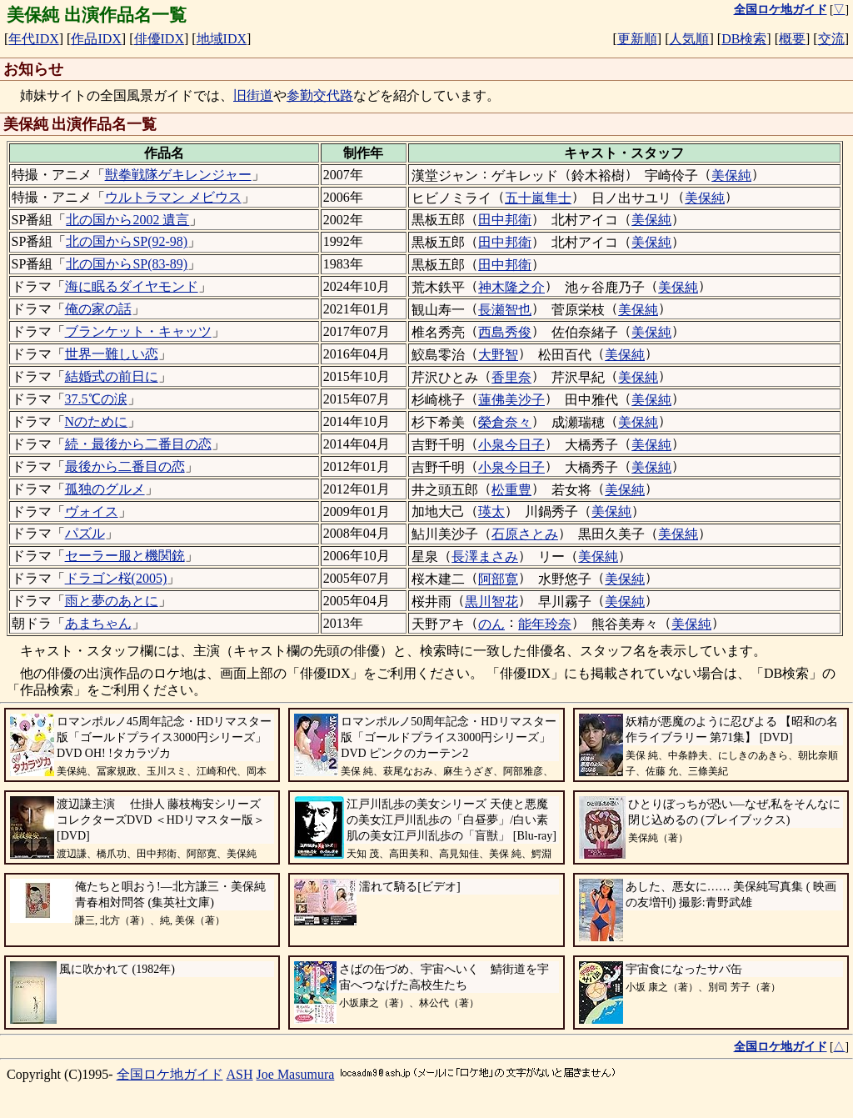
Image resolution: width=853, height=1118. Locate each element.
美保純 (731, 175)
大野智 (498, 355)
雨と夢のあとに (111, 601)
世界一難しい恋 (111, 354)
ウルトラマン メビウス (173, 197)
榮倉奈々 (504, 422)
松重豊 (511, 490)
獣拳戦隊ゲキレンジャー (178, 175)
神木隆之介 (511, 287)
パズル (85, 533)
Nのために (96, 421)
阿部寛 (498, 579)
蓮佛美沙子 (511, 400)
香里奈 (511, 377)
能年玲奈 (544, 624)
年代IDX (33, 39)
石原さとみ (524, 534)
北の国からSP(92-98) (126, 241)
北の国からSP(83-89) (126, 264)
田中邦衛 (504, 220)
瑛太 (491, 511)
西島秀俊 (504, 332)
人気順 (689, 39)
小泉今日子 (511, 445)
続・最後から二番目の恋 (138, 444)
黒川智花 (491, 601)
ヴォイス (91, 511)
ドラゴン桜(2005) (116, 578)
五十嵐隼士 (538, 198)
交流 (831, 39)
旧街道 (253, 95)
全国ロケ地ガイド (170, 1074)
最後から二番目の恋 (125, 466)
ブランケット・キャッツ (138, 331)
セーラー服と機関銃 (125, 556)
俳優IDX (159, 39)
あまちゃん (98, 623)
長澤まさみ (484, 556)
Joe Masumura (296, 1074)
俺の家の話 (98, 309)
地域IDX (222, 39)
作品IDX (96, 39)
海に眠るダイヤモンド (131, 286)
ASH (240, 1074)
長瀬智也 (504, 310)
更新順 (637, 39)
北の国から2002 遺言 (127, 220)
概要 (792, 39)
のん (491, 624)
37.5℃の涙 (96, 399)
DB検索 (743, 39)
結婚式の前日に (111, 376)
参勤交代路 (320, 95)
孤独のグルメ (105, 489)
